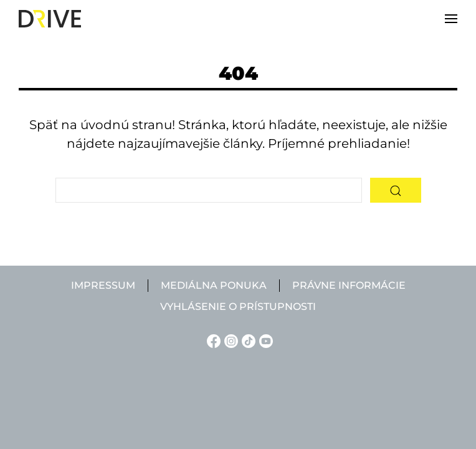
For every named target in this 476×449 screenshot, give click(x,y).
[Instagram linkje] (229, 340)
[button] (451, 18)
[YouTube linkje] (264, 340)
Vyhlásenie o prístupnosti (238, 306)
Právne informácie (349, 285)
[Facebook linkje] (212, 340)
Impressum (103, 285)
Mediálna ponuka (214, 285)
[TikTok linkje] (246, 340)
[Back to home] (50, 18)
